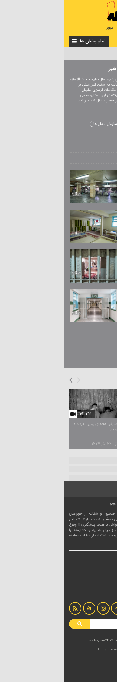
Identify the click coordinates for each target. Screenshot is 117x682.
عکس (70, 53)
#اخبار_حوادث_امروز (58, 28)
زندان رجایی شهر (73, 124)
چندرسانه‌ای (82, 53)
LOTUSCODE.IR (72, 649)
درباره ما (103, 580)
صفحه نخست (99, 53)
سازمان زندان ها (41, 124)
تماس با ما (101, 586)
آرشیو (104, 593)
